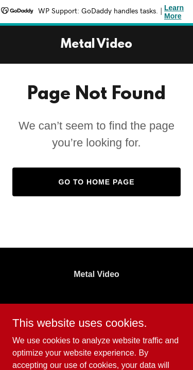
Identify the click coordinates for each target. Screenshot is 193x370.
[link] (96, 45)
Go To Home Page (96, 182)
